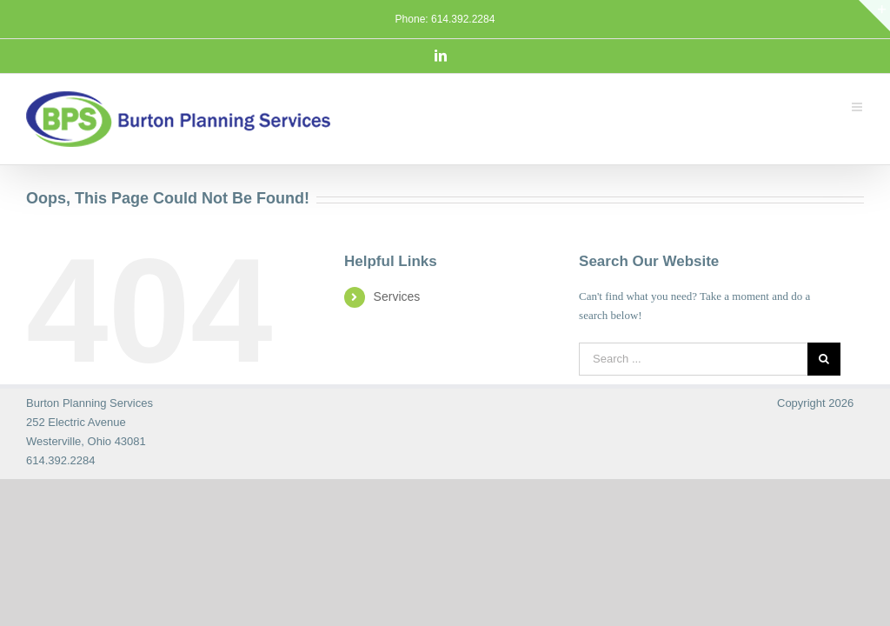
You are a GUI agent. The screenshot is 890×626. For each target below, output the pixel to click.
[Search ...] (693, 359)
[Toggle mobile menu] (858, 105)
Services (397, 296)
